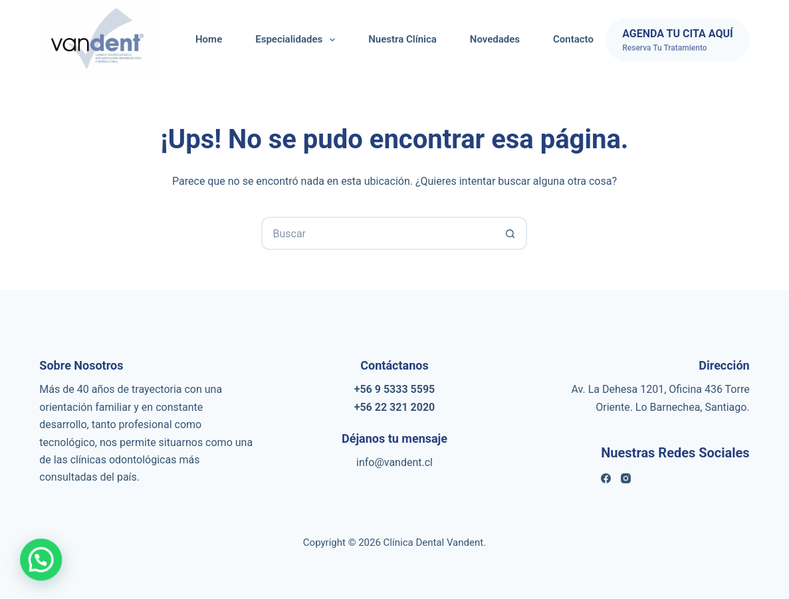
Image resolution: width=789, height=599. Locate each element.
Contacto (573, 39)
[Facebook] (606, 478)
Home (208, 39)
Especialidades (297, 40)
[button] (42, 559)
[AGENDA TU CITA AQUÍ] (677, 40)
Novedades (495, 39)
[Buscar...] (377, 233)
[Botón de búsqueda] (510, 233)
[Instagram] (626, 478)
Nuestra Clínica (402, 39)
